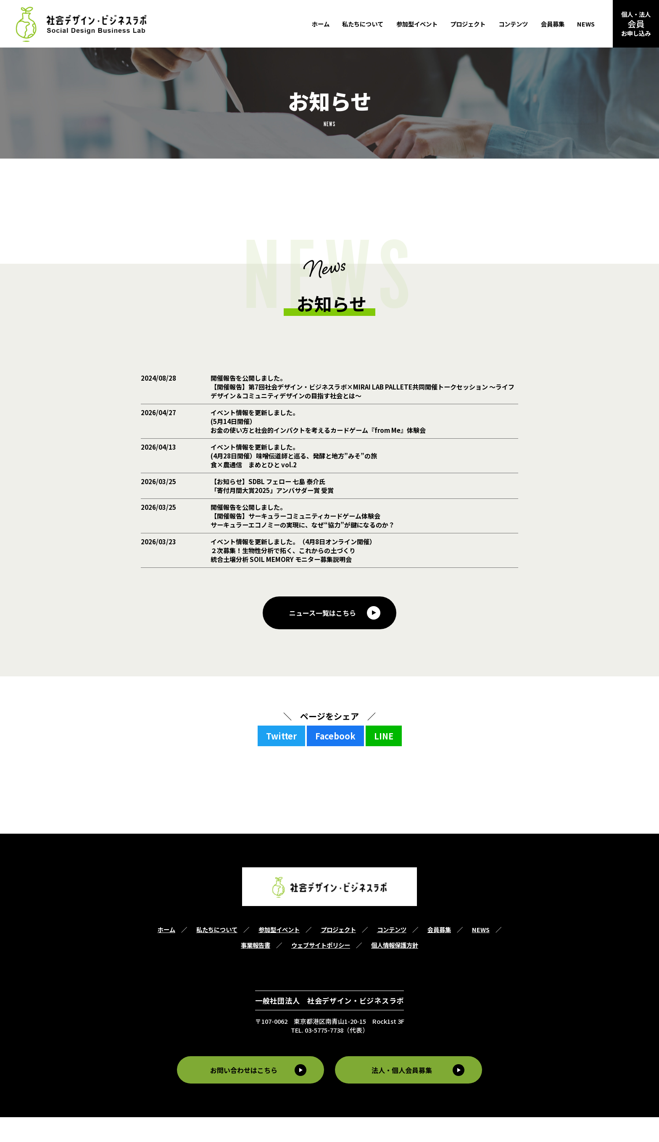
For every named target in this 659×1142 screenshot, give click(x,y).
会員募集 (552, 23)
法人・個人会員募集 (404, 1095)
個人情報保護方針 (394, 970)
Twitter (281, 761)
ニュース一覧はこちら (323, 638)
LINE (383, 761)
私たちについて (362, 23)
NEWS (586, 23)
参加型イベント (417, 23)
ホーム (321, 23)
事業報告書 (255, 970)
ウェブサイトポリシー (320, 970)
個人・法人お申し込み (636, 23)
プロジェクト (467, 23)
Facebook (335, 761)
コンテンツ (513, 23)
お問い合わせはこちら (241, 1095)
